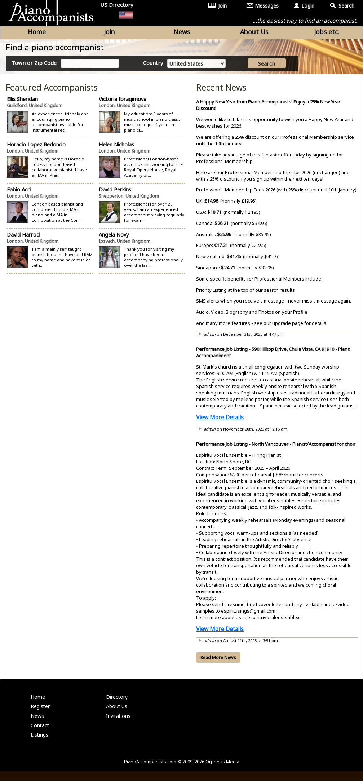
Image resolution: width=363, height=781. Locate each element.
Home (37, 33)
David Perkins (115, 192)
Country (153, 65)
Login (308, 5)
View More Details (220, 420)
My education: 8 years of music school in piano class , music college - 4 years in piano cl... (152, 124)
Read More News (218, 660)
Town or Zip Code (35, 65)
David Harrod (23, 237)
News (181, 33)
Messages (267, 5)
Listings (40, 742)
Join (222, 5)
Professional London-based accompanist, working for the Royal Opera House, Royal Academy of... (153, 169)
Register (41, 711)
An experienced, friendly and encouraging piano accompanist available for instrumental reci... (60, 124)
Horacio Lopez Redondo (36, 147)
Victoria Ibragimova (122, 101)
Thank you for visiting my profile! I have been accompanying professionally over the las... (153, 260)
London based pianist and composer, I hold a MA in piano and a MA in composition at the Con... (57, 215)
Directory (117, 701)
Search (346, 5)
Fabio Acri (19, 192)
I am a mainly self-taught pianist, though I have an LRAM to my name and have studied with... (60, 260)
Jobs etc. (326, 33)
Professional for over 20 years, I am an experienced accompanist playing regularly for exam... (154, 215)
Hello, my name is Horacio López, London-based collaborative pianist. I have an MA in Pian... (59, 169)
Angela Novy (114, 237)
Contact (40, 732)
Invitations (118, 721)
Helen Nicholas (116, 147)
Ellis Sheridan (22, 101)
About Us (254, 33)
